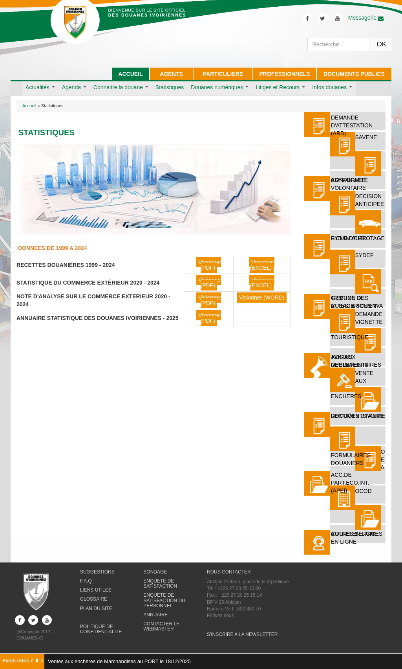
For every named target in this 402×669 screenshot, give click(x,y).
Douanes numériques (220, 87)
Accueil (29, 105)
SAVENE (366, 137)
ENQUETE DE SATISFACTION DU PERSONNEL (164, 600)
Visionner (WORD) (262, 297)
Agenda (74, 87)
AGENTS (171, 74)
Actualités (40, 87)
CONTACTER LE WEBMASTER (161, 626)
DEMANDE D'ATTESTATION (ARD (352, 125)
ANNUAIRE (155, 615)
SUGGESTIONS (97, 572)
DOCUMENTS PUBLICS (354, 74)
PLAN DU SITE (96, 608)
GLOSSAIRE (93, 599)
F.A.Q (86, 581)
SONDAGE (155, 572)
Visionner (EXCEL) (262, 265)
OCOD (363, 491)
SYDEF (364, 255)
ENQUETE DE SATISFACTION (160, 583)
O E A (383, 459)
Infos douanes (332, 87)
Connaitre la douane (120, 87)
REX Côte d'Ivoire (357, 416)
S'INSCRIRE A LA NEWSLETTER (242, 634)
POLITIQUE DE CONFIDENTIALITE (101, 629)
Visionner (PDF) (209, 265)
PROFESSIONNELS (284, 74)
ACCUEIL (130, 74)
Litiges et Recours (280, 87)
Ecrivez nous (220, 615)
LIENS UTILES (95, 590)
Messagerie (366, 18)
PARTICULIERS (223, 74)
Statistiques (169, 87)
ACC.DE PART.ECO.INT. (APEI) (350, 483)
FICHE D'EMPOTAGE (358, 238)
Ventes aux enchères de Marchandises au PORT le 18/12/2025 (119, 661)
